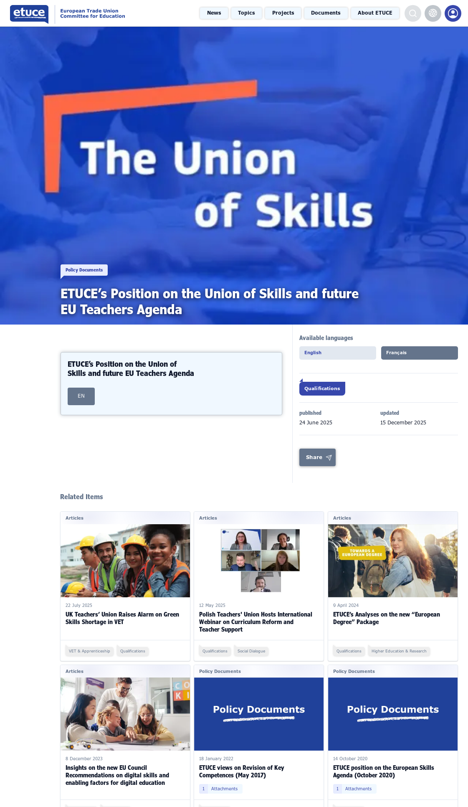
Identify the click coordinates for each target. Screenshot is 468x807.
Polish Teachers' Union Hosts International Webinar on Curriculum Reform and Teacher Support (255, 626)
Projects (285, 13)
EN (81, 384)
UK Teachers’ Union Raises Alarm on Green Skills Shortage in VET (122, 623)
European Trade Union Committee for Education (87, 13)
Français (400, 355)
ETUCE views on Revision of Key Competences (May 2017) (241, 776)
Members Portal (453, 13)
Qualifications (325, 391)
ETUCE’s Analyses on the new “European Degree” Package (386, 623)
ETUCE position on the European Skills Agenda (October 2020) (383, 776)
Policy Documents (91, 262)
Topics (249, 13)
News (217, 13)
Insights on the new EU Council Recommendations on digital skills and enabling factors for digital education (117, 780)
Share (314, 462)
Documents (327, 13)
